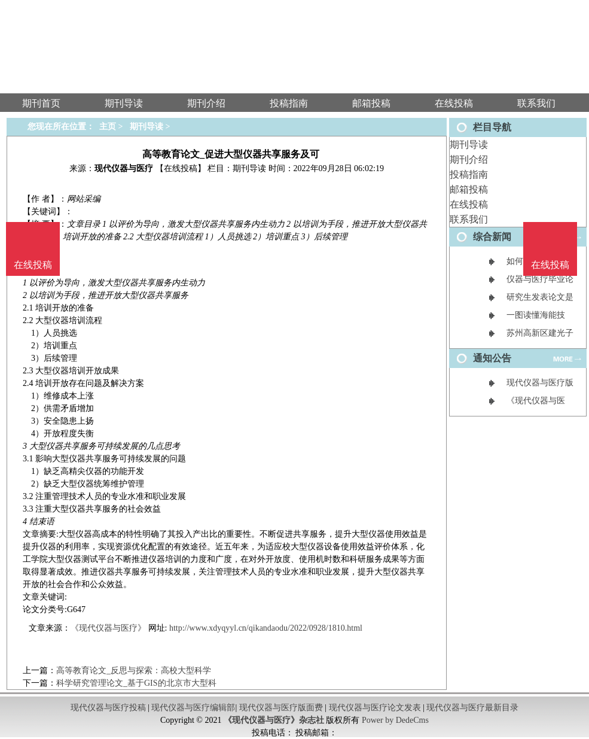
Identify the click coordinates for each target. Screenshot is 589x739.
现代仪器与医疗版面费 (281, 707)
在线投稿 (469, 204)
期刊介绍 (469, 159)
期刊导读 (469, 144)
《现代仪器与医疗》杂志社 (274, 720)
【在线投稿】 (180, 168)
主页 (107, 126)
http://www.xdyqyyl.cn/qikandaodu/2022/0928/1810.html (265, 628)
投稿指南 (469, 174)
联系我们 (469, 219)
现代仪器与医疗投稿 (108, 707)
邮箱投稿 (469, 189)
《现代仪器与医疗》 (108, 628)
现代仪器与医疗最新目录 (472, 707)
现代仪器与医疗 (123, 168)
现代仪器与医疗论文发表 (375, 707)
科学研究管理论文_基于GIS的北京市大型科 (136, 683)
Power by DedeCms (395, 720)
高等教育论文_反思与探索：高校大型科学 (133, 670)
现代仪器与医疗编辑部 (193, 707)
